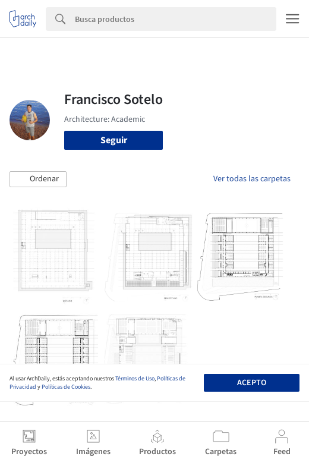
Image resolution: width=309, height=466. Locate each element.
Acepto (251, 383)
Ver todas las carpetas (252, 179)
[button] (38, 179)
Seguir (113, 140)
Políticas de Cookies (66, 387)
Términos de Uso (134, 378)
